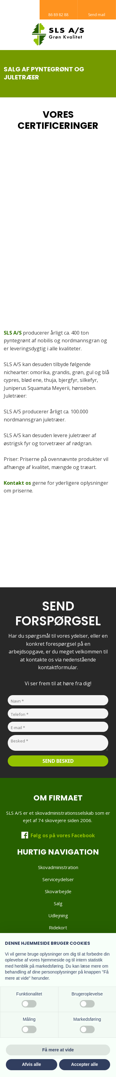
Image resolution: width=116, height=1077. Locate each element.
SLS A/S (13, 332)
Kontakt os (17, 482)
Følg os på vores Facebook (63, 835)
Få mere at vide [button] (58, 1049)
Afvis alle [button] (31, 1064)
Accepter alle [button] (84, 1064)
